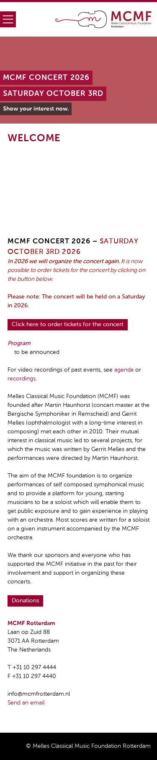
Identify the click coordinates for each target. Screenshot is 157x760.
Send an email (26, 703)
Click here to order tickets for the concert (68, 324)
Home (104, 19)
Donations (25, 601)
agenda (124, 370)
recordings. (22, 379)
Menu (8, 19)
